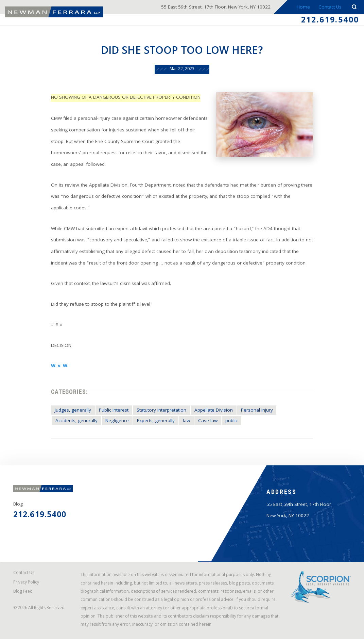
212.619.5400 (330, 21)
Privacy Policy (26, 583)
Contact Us (330, 8)
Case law (208, 421)
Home (303, 8)
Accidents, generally (76, 421)
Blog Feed (23, 592)
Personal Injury (257, 411)
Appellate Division (213, 411)
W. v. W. (59, 366)
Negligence (117, 421)
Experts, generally (156, 421)
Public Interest (113, 411)
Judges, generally (73, 411)
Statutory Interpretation (161, 411)
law (186, 421)
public (231, 421)
